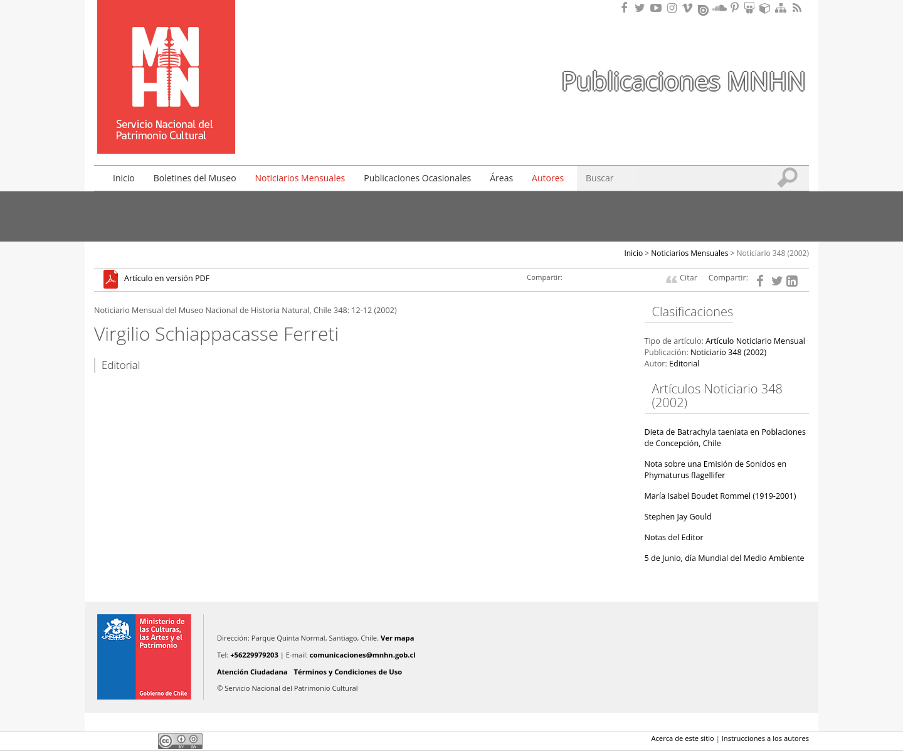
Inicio (124, 178)
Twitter (122, 740)
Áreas (501, 178)
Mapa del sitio (782, 8)
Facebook (101, 740)
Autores (548, 178)
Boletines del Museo (195, 178)
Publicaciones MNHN (683, 80)
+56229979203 (254, 654)
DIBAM (165, 131)
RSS (798, 8)
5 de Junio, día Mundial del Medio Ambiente (725, 558)
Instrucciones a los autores (765, 738)
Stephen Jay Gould (678, 516)
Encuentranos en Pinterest (735, 8)
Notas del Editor (674, 537)
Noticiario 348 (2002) (773, 253)
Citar (688, 277)
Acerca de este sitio (682, 738)
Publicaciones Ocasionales (417, 178)
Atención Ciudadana (252, 671)
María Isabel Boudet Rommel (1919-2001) (720, 496)
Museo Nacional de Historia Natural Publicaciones (166, 58)
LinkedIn (144, 740)
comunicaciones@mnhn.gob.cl (363, 654)
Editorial (684, 363)
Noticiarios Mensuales (300, 178)
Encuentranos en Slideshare (751, 8)
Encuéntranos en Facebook (626, 8)
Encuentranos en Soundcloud (719, 8)
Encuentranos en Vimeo (689, 8)
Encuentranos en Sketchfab (766, 8)
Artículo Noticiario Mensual (755, 341)
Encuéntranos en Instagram (673, 8)
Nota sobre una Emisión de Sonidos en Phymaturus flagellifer (716, 470)
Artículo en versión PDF (166, 279)
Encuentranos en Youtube (657, 8)
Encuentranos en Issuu (704, 9)
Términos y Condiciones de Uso (348, 671)
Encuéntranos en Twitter (642, 8)
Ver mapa (397, 637)
